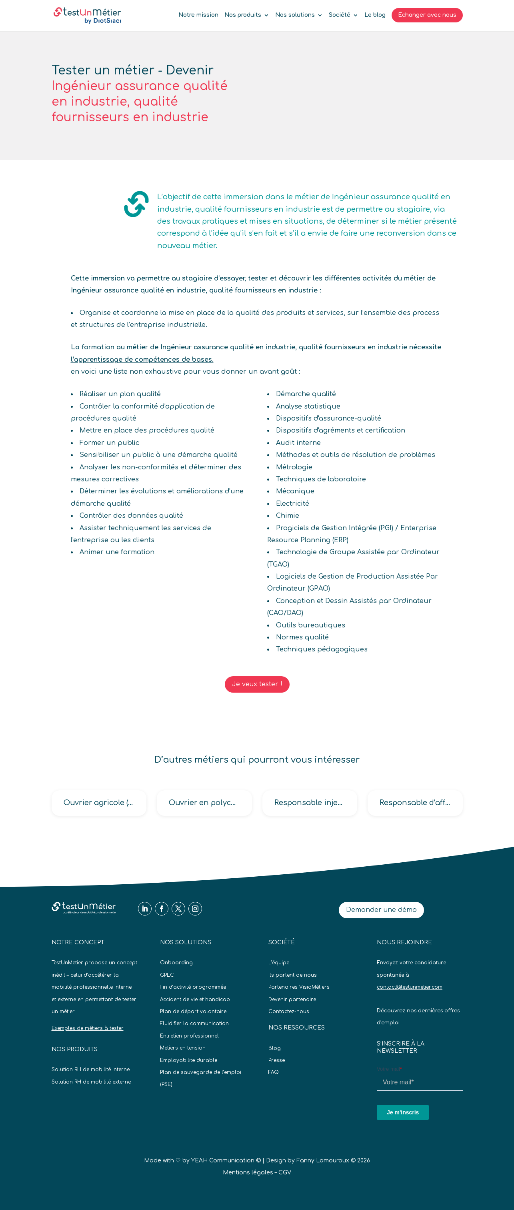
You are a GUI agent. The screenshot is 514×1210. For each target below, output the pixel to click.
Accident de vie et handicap (195, 999)
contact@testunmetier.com (409, 987)
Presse (276, 1060)
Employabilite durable (188, 1060)
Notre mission (198, 15)
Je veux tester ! (257, 684)
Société (339, 15)
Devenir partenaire (292, 999)
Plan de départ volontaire (193, 1011)
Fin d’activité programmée (193, 987)
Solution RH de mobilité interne (91, 1069)
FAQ (273, 1072)
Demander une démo (381, 910)
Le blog (375, 15)
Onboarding (176, 963)
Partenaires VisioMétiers (299, 987)
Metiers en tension (183, 1048)
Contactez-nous (288, 1011)
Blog (274, 1048)
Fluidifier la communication (194, 1023)
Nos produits (242, 15)
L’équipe (278, 963)
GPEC (167, 975)
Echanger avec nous (427, 15)
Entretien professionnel (189, 1036)
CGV (284, 1173)
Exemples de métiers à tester (88, 1028)
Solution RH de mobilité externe (91, 1082)
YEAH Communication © (226, 1161)
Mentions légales (248, 1173)
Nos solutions (295, 15)
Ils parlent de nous (292, 975)
